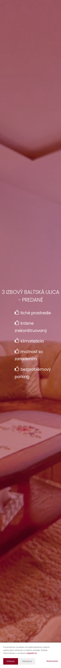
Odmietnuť (27, 661)
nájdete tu (31, 653)
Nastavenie (52, 661)
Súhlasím (11, 661)
